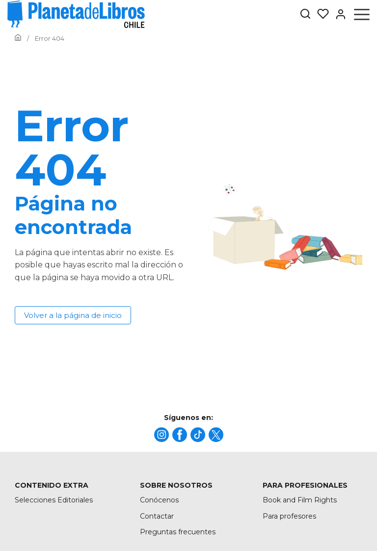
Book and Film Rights (300, 500)
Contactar (157, 516)
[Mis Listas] (320, 14)
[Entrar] (338, 14)
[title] (161, 434)
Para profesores (289, 516)
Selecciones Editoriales (54, 500)
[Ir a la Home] (18, 38)
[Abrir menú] (362, 14)
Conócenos (159, 500)
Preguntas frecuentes (177, 531)
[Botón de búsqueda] (305, 14)
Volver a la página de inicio (73, 315)
